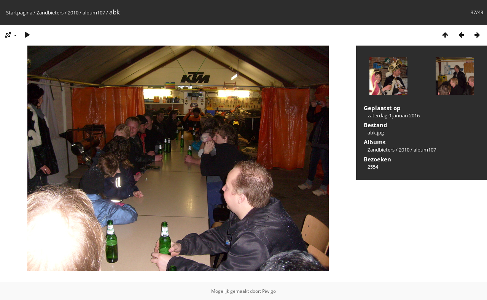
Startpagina (19, 12)
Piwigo (269, 291)
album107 (94, 12)
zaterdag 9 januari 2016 (394, 115)
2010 (73, 12)
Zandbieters (50, 12)
